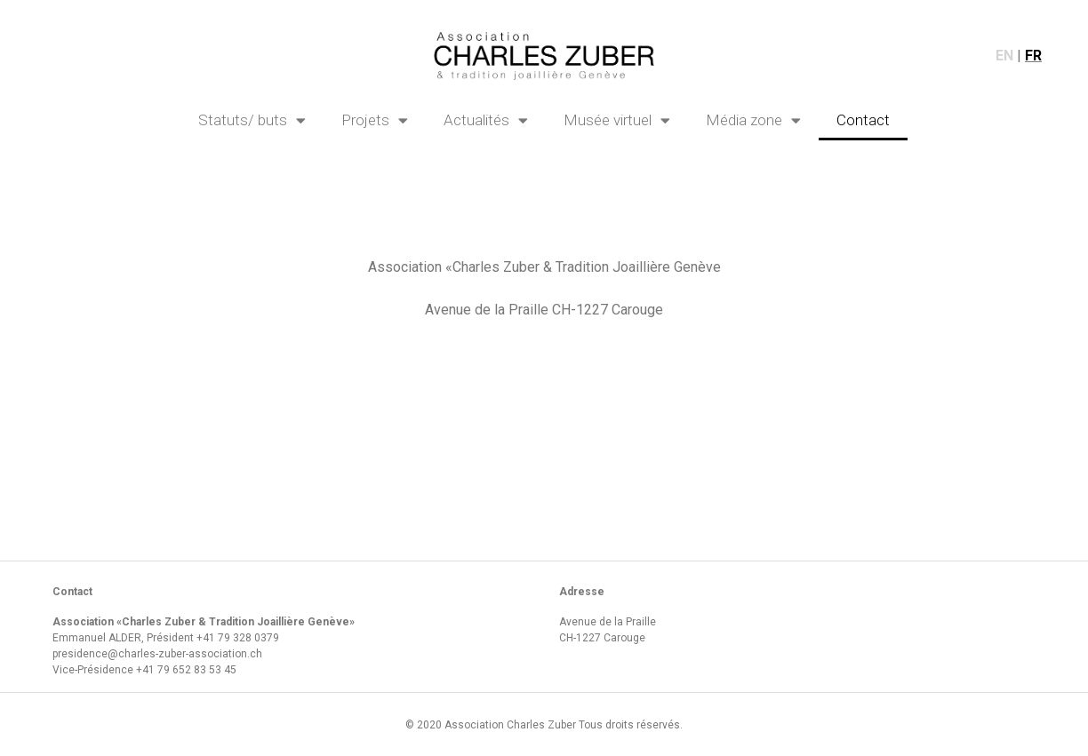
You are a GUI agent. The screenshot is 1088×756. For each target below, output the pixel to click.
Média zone (753, 120)
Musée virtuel (617, 120)
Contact (863, 120)
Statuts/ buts (252, 120)
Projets (374, 120)
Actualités (486, 120)
